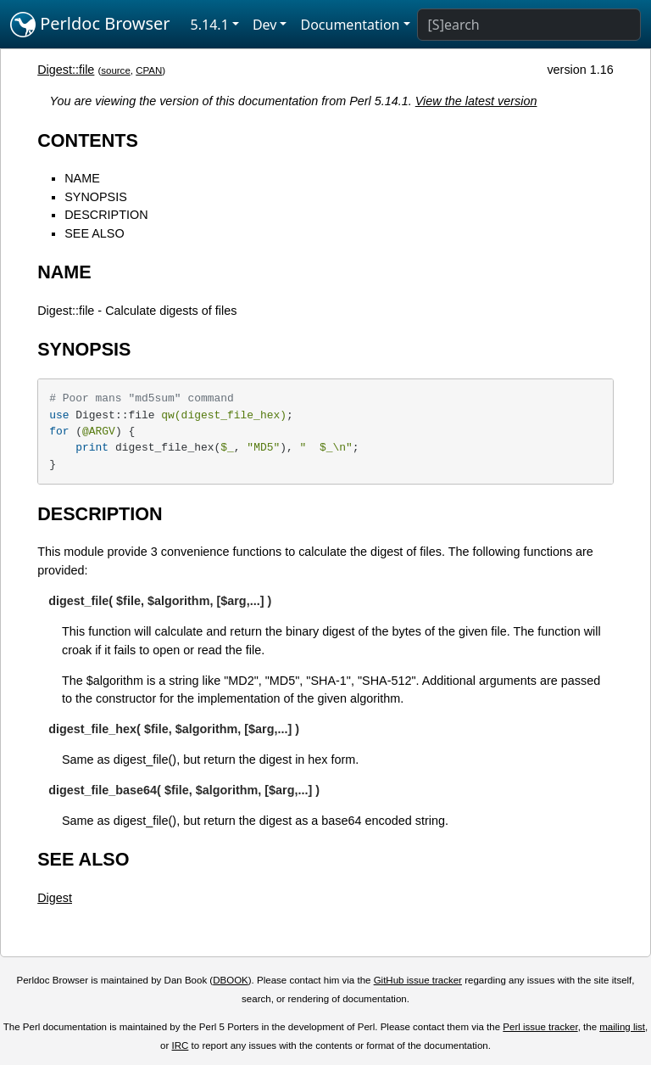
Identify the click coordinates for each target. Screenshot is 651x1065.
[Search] (529, 24)
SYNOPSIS (95, 197)
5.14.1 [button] (210, 24)
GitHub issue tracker (418, 980)
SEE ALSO (94, 233)
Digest (54, 898)
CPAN (149, 70)
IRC (180, 1045)
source (116, 70)
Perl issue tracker (540, 1027)
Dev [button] (265, 24)
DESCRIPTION (105, 214)
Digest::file (65, 69)
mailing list (622, 1027)
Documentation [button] (349, 24)
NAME (82, 178)
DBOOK (230, 980)
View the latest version (476, 101)
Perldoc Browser (90, 24)
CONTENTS (87, 140)
